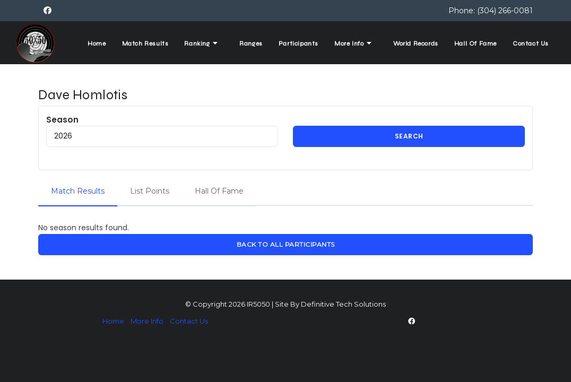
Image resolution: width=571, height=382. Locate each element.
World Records (415, 43)
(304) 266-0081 (505, 10)
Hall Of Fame (475, 43)
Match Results (145, 43)
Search (409, 136)
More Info (354, 43)
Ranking (202, 43)
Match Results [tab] (78, 191)
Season (162, 130)
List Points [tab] (149, 191)
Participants (298, 43)
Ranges (251, 43)
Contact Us (531, 43)
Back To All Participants (286, 244)
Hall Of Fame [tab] (219, 191)
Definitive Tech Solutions (343, 304)
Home (97, 43)
